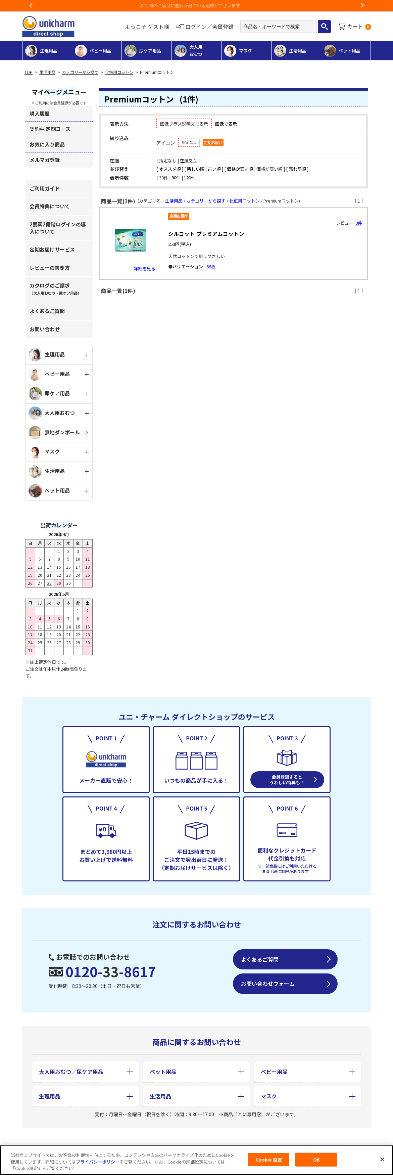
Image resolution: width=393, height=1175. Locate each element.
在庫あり (188, 160)
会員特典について (50, 206)
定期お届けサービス (52, 249)
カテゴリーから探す (80, 72)
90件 (176, 177)
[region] (196, 1160)
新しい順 (195, 169)
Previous (31, 5)
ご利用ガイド (45, 188)
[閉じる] (382, 1159)
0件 (358, 223)
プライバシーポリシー (97, 1162)
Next (362, 5)
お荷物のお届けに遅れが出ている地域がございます (196, 5)
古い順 (214, 169)
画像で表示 (226, 124)
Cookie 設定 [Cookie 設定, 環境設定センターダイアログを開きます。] (269, 1159)
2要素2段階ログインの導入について (58, 228)
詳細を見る (144, 268)
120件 (189, 177)
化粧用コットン (119, 72)
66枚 (210, 266)
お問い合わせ (45, 329)
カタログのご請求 (55, 289)
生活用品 (47, 72)
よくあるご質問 (47, 310)
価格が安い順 (240, 169)
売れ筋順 (297, 169)
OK (316, 1159)
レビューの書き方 (50, 267)
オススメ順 (170, 169)
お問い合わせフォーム (268, 984)
